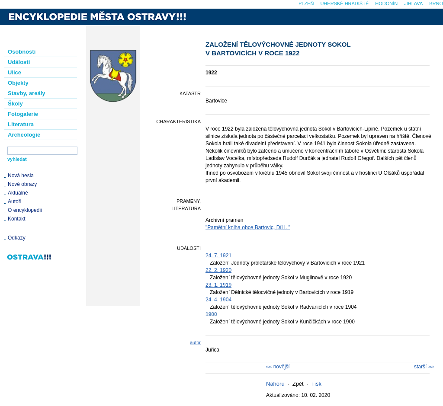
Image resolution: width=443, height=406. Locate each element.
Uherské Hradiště (344, 3)
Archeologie (24, 134)
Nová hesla (21, 176)
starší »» (424, 367)
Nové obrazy (22, 184)
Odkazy (17, 238)
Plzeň (306, 3)
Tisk (316, 383)
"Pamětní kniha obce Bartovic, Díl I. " (247, 227)
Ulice (14, 72)
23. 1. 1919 (218, 285)
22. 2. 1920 (218, 270)
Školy (15, 103)
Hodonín (386, 3)
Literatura (21, 124)
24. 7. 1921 (218, 256)
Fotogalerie (23, 114)
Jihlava (413, 3)
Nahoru (275, 383)
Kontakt (17, 219)
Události (19, 62)
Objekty (18, 83)
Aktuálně (18, 193)
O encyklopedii (25, 210)
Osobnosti (21, 51)
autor (195, 342)
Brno (436, 3)
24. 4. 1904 (218, 300)
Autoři (14, 201)
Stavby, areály (26, 93)
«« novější (278, 367)
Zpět (298, 383)
